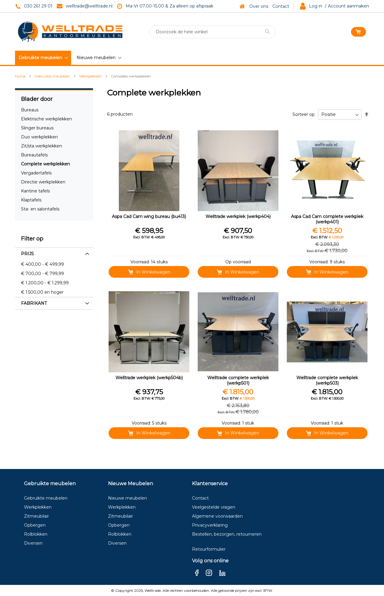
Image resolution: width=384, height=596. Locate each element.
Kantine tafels (35, 191)
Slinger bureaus (37, 128)
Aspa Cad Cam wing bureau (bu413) (149, 216)
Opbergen (35, 525)
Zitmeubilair (36, 516)
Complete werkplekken (45, 164)
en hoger (42, 292)
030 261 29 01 (38, 6)
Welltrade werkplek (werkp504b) (149, 377)
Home (20, 76)
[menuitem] (43, 58)
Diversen (33, 543)
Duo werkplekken (39, 137)
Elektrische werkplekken (46, 119)
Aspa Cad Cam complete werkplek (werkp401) (327, 219)
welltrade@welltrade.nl (89, 6)
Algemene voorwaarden (217, 516)
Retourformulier (209, 549)
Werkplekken (91, 76)
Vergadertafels (36, 173)
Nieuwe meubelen (127, 498)
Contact (280, 6)
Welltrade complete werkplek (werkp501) (238, 380)
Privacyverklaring (210, 525)
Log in (315, 6)
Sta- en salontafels (40, 209)
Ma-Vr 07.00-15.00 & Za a (152, 6)
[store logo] (70, 32)
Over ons (258, 6)
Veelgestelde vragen (213, 507)
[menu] (69, 57)
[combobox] (212, 32)
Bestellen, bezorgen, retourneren (227, 534)
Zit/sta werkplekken (41, 146)
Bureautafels (34, 155)
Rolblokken (35, 534)
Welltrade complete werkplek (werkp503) (327, 380)
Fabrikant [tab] (34, 303)
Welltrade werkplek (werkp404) (238, 216)
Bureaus (29, 110)
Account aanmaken (348, 6)
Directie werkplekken (43, 182)
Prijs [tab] (27, 253)
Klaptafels (31, 200)
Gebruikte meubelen (52, 76)
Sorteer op (303, 114)
